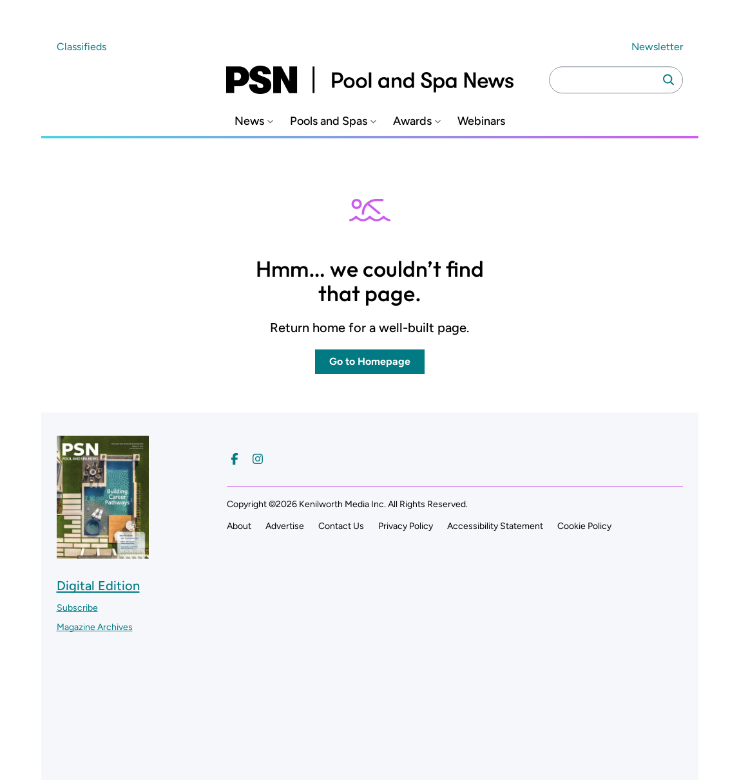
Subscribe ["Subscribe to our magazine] (77, 607)
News (249, 121)
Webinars (481, 121)
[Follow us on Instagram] (257, 459)
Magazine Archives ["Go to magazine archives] (95, 627)
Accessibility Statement (495, 526)
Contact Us (341, 526)
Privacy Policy (405, 526)
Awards (412, 121)
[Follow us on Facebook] (234, 459)
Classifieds (81, 47)
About (239, 526)
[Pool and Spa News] (369, 80)
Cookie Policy (584, 526)
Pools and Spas (328, 121)
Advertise (284, 526)
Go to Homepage (369, 361)
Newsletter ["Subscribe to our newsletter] (657, 47)
